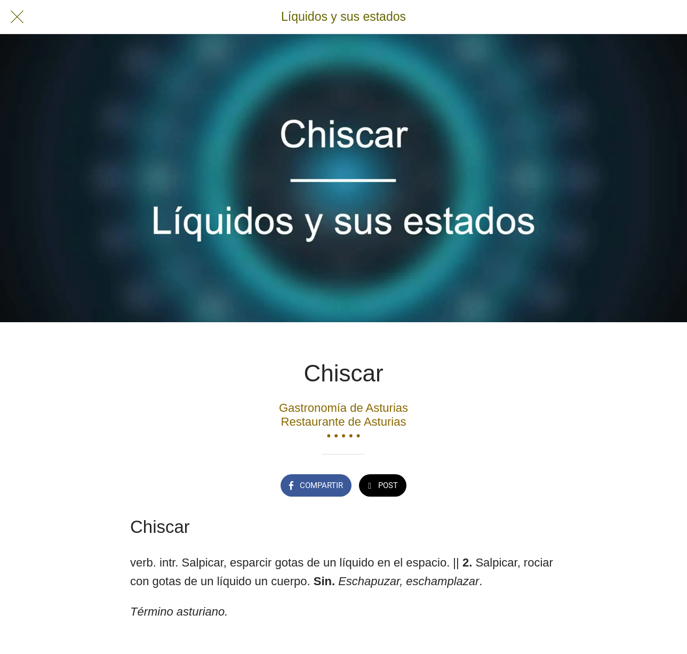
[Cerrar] (17, 17)
